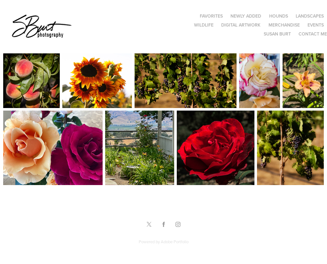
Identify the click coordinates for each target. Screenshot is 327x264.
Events (316, 25)
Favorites (211, 16)
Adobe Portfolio (175, 242)
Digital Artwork (241, 25)
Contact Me (313, 34)
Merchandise (284, 25)
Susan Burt (277, 34)
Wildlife (204, 25)
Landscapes (310, 16)
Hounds (278, 16)
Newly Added (245, 16)
